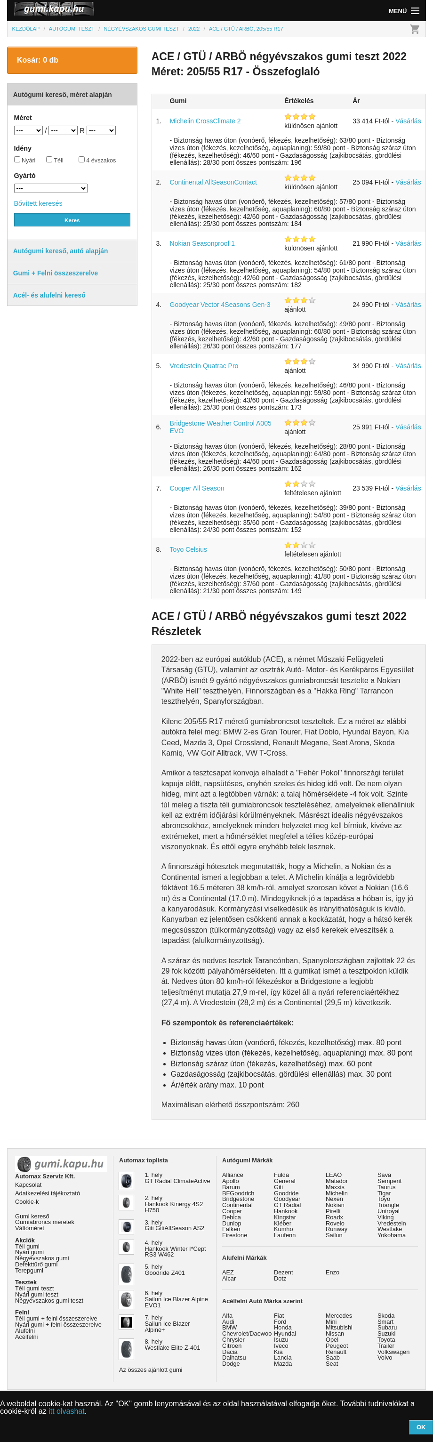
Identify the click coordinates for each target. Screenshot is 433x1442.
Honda (283, 1327)
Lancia (283, 1357)
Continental (237, 1204)
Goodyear (287, 1198)
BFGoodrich (238, 1193)
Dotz (280, 1278)
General (285, 1180)
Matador (337, 1180)
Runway (336, 1229)
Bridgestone (238, 1198)
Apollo (230, 1180)
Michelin (337, 1193)
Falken (231, 1229)
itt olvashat (66, 1411)
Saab (333, 1357)
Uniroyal (388, 1211)
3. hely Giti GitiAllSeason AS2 (175, 1225)
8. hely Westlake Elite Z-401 (172, 1344)
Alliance (232, 1174)
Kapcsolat (28, 1184)
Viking (385, 1217)
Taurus (386, 1187)
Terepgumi (29, 1270)
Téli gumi (27, 1246)
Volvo (384, 1357)
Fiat (279, 1315)
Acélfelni (26, 1336)
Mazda (283, 1363)
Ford (280, 1321)
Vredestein (391, 1223)
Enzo (332, 1272)
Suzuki (386, 1333)
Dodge (231, 1363)
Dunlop (231, 1223)
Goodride (286, 1193)
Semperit (389, 1180)
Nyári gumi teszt (36, 1294)
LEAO (334, 1174)
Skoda (385, 1315)
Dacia (230, 1351)
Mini (331, 1321)
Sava (384, 1174)
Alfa (227, 1315)
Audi (228, 1321)
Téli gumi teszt (34, 1288)
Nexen (334, 1198)
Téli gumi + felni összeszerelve (56, 1318)
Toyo (383, 1198)
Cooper (232, 1211)
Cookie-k (27, 1201)
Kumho (283, 1229)
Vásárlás (408, 121)
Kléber (282, 1223)
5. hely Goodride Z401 (165, 1269)
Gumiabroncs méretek (44, 1221)
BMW (229, 1327)
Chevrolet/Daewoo (247, 1333)
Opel (332, 1339)
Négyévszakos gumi (42, 1258)
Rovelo (335, 1223)
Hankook (286, 1211)
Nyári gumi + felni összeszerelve (58, 1324)
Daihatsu (234, 1357)
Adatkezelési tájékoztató (47, 1193)
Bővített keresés (38, 203)
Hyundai (285, 1333)
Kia (278, 1351)
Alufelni (25, 1330)
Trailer (385, 1345)
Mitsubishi (339, 1327)
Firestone (234, 1235)
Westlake (389, 1229)
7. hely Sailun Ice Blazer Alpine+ (167, 1323)
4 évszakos (97, 160)
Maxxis (335, 1187)
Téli (55, 160)
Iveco (281, 1345)
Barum (231, 1187)
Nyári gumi (29, 1252)
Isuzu (281, 1339)
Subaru (387, 1327)
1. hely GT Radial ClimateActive (177, 1177)
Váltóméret (29, 1228)
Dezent (283, 1272)
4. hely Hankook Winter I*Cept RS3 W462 (175, 1248)
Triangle (388, 1204)
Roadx (334, 1217)
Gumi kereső (32, 1216)
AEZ (228, 1272)
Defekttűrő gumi (36, 1264)
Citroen (231, 1345)
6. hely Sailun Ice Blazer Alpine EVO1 (176, 1299)
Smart (385, 1321)
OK (421, 1427)
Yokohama (391, 1235)
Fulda (281, 1174)
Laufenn (285, 1235)
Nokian (335, 1204)
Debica (231, 1217)
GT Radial (287, 1204)
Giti (278, 1187)
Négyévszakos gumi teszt (49, 1300)
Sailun (334, 1235)
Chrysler (233, 1339)
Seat (332, 1363)
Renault (336, 1351)
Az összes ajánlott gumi (150, 1369)
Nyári (25, 160)
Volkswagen (393, 1351)
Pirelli (333, 1211)
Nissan (335, 1333)
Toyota (386, 1339)
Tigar (384, 1193)
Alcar (229, 1278)
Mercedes (339, 1315)
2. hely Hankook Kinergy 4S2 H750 (174, 1204)
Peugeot (337, 1345)
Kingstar (285, 1217)
